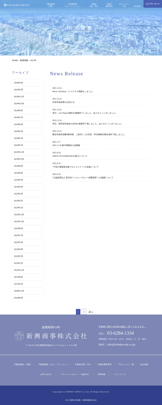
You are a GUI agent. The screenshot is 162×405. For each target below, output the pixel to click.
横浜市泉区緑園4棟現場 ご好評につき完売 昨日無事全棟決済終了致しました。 (89, 134)
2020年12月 (19, 291)
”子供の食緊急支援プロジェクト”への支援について (75, 167)
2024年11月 (19, 97)
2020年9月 (18, 298)
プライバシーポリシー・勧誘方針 (75, 374)
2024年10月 (19, 103)
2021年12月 (19, 270)
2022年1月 (18, 263)
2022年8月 (18, 228)
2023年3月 (18, 194)
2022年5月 (18, 242)
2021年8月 (18, 277)
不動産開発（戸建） (24, 364)
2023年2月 (18, 201)
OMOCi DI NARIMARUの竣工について (69, 156)
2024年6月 (18, 124)
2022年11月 (19, 221)
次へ (91, 311)
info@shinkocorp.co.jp (121, 344)
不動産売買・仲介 (83, 364)
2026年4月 (18, 83)
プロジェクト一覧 (125, 364)
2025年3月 (18, 90)
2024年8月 (18, 110)
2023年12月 (19, 152)
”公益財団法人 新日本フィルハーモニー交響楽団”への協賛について (82, 178)
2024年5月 (18, 131)
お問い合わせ (46, 374)
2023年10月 (19, 159)
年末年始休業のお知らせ (63, 102)
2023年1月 (18, 208)
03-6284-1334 (120, 333)
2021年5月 (18, 284)
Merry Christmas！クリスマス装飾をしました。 (73, 91)
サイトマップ (119, 374)
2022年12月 (19, 214)
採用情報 (101, 374)
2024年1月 (18, 145)
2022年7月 (18, 235)
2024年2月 (18, 138)
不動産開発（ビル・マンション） (54, 364)
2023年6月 (18, 173)
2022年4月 (18, 249)
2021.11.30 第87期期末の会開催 (66, 145)
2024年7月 (18, 117)
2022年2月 (18, 256)
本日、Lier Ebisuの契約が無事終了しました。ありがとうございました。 (85, 113)
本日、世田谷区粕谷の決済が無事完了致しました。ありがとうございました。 (87, 124)
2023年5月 (18, 180)
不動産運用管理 (104, 364)
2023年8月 (18, 166)
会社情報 (143, 364)
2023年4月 (18, 187)
